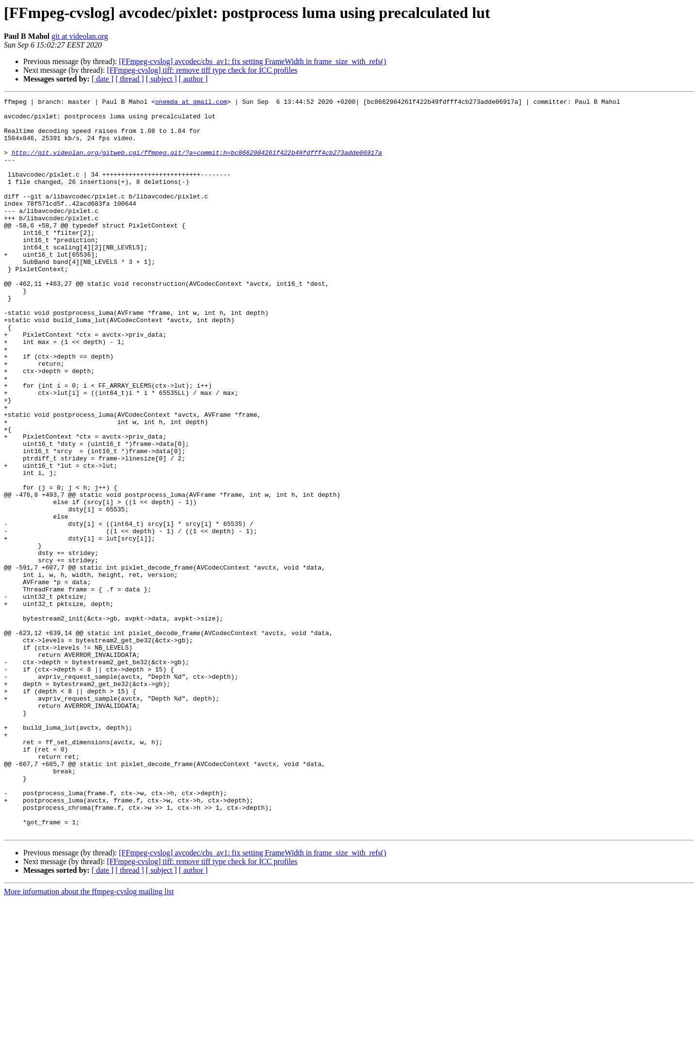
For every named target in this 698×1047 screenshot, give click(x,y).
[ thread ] (129, 79)
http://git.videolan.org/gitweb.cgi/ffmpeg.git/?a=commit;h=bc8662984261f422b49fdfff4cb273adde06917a (197, 164)
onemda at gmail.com (191, 102)
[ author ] (193, 79)
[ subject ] (161, 79)
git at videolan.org (79, 36)
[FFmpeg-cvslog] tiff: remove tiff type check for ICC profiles (202, 70)
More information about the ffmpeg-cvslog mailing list (89, 1038)
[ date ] (102, 79)
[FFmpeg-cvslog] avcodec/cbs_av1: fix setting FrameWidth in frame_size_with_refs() (252, 61)
